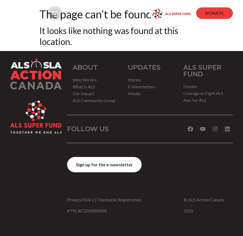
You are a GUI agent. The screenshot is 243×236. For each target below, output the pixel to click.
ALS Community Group (94, 100)
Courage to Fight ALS (203, 93)
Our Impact (83, 93)
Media (134, 93)
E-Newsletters (141, 86)
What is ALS (84, 86)
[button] (54, 13)
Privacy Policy (80, 199)
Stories (134, 79)
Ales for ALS (194, 100)
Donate (190, 86)
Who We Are (85, 79)
